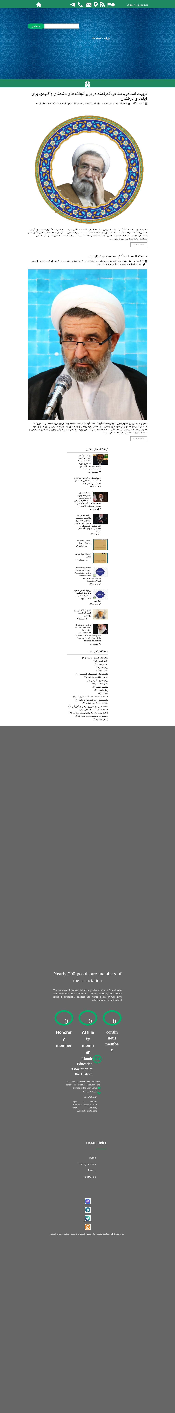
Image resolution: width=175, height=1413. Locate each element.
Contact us (90, 1177)
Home (92, 1158)
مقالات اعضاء (100, 687)
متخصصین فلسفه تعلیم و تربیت (111, 261)
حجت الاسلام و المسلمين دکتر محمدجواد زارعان (58, 103)
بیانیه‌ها (102, 667)
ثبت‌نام (97, 38)
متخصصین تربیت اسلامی (58, 261)
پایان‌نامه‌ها (101, 690)
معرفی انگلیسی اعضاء (96, 677)
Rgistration (142, 5)
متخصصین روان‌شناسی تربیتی (92, 700)
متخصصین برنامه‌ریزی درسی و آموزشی (88, 706)
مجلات (103, 693)
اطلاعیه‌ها (101, 664)
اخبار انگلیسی (100, 683)
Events (92, 1171)
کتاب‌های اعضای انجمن (95, 657)
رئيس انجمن (108, 103)
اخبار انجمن (121, 103)
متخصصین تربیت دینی (83, 261)
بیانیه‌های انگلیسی (97, 680)
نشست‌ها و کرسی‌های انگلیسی (92, 674)
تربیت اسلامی (89, 103)
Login (129, 5)
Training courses (86, 1164)
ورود (107, 38)
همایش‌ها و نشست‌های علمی (92, 716)
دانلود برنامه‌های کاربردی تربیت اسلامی (88, 713)
